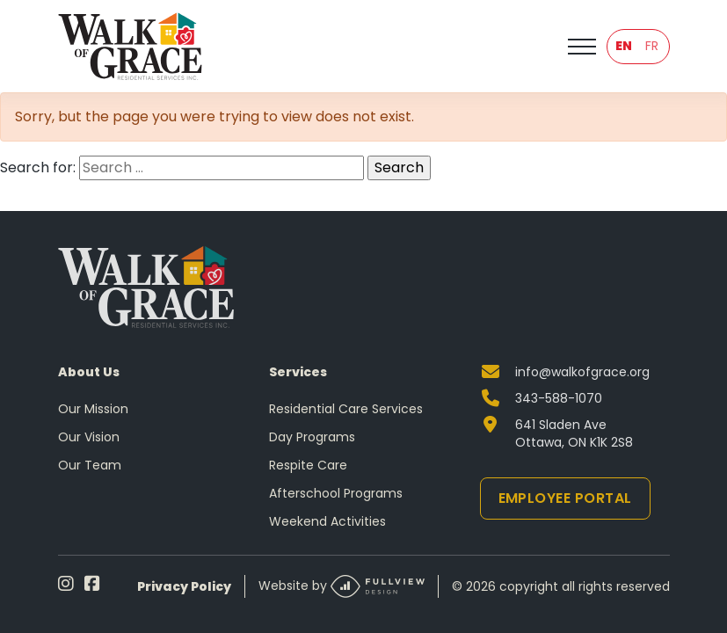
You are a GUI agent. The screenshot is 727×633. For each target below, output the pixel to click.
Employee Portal (565, 498)
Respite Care (308, 465)
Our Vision (89, 437)
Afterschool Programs (336, 493)
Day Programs (312, 437)
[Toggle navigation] (582, 46)
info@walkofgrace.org (582, 372)
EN (623, 46)
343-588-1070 (558, 398)
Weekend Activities (327, 521)
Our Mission (93, 409)
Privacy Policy (184, 586)
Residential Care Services (346, 409)
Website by (341, 586)
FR (651, 46)
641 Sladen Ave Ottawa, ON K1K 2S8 (574, 433)
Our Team (89, 465)
